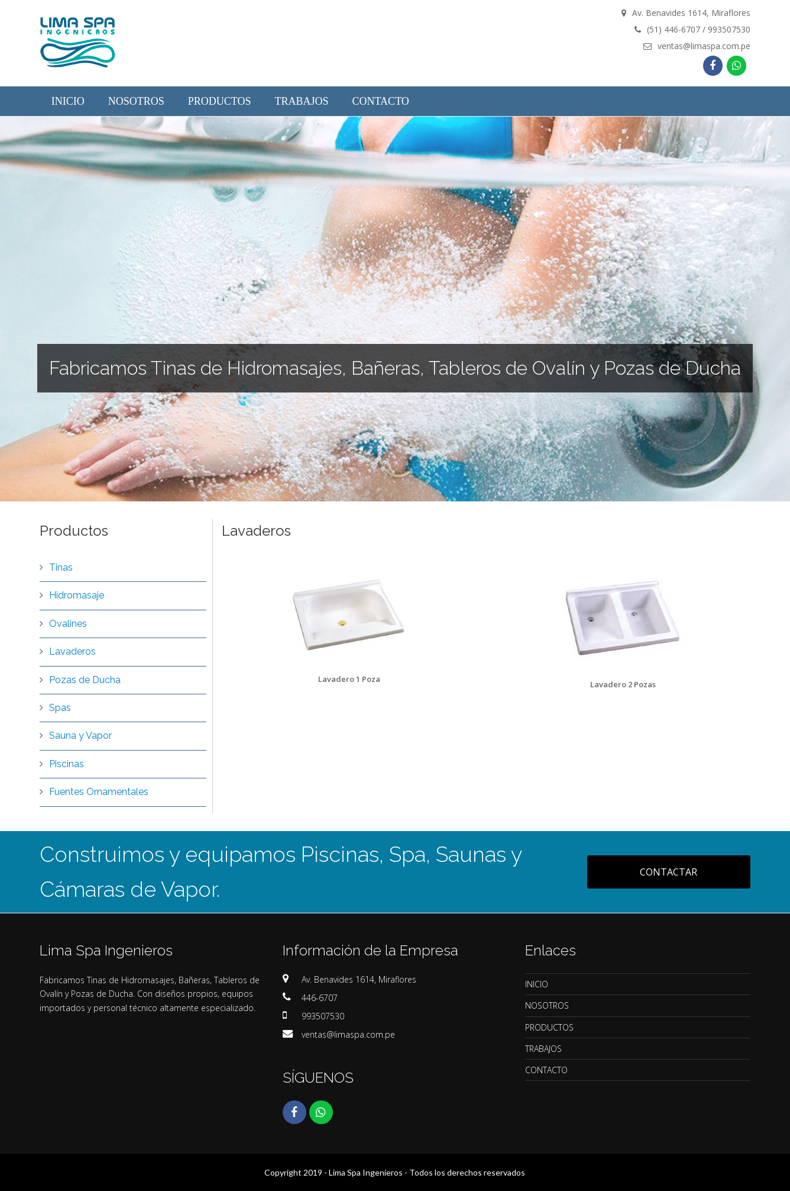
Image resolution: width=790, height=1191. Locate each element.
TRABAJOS (543, 1048)
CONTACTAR (668, 871)
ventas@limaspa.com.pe (348, 1034)
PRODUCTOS (549, 1027)
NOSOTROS (547, 1005)
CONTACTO (546, 1070)
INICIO (536, 984)
